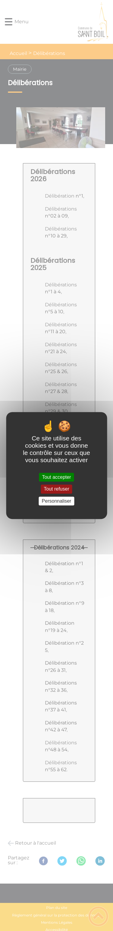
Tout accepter (56, 477)
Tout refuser (56, 489)
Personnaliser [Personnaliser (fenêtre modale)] (56, 501)
